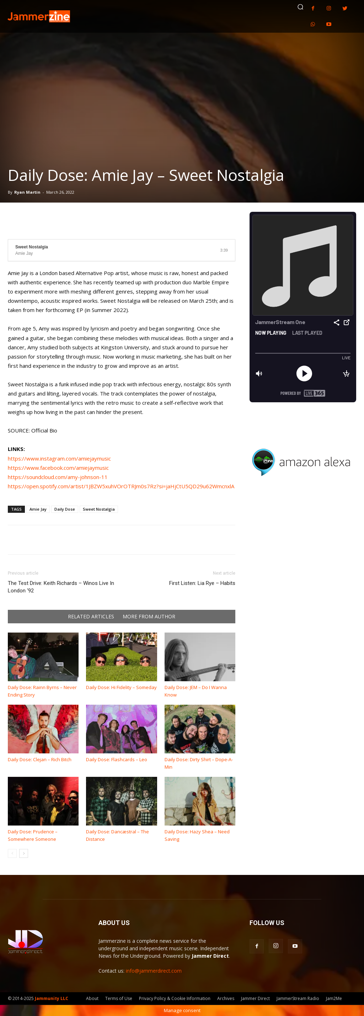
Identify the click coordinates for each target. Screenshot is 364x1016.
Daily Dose (64, 509)
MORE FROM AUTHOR (149, 616)
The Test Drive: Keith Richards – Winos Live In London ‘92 (61, 587)
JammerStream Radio (298, 998)
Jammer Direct (255, 998)
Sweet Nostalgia (99, 509)
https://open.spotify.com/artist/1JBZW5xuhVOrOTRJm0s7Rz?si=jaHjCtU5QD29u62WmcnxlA (121, 486)
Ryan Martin (27, 192)
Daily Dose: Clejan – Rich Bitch (39, 759)
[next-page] (23, 853)
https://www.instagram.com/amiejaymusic (59, 458)
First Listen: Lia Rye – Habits (202, 583)
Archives (225, 998)
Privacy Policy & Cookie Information (174, 998)
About (92, 998)
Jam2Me (334, 998)
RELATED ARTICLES (91, 616)
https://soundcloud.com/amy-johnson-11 (58, 476)
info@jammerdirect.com (154, 970)
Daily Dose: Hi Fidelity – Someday (121, 687)
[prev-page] (12, 853)
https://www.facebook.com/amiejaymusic (58, 467)
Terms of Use (118, 998)
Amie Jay (38, 509)
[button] (300, 6)
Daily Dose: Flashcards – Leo (116, 759)
